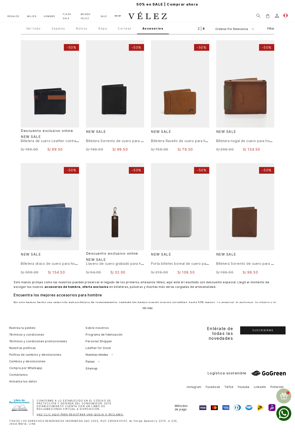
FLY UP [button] (118, 15)
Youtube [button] (243, 387)
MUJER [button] (31, 16)
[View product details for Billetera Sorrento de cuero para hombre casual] (115, 96)
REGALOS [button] (13, 16)
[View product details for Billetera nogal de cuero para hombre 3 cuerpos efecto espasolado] (245, 96)
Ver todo (33, 28)
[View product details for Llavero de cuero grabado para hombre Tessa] (115, 218)
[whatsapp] (283, 413)
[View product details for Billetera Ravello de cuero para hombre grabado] (180, 96)
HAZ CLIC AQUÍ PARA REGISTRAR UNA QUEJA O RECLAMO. (80, 414)
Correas (124, 28)
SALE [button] (103, 16)
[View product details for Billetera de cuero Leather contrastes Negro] (50, 96)
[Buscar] (258, 16)
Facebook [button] (213, 387)
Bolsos (82, 28)
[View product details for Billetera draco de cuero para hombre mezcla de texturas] (50, 218)
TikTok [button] (229, 387)
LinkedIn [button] (260, 387)
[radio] (198, 28)
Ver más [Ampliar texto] (147, 308)
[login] (277, 16)
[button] (267, 16)
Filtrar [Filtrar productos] (270, 28)
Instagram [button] (194, 387)
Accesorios (152, 28)
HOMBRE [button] (49, 16)
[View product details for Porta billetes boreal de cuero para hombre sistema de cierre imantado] (180, 218)
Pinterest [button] (277, 387)
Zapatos (58, 28)
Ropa (102, 28)
